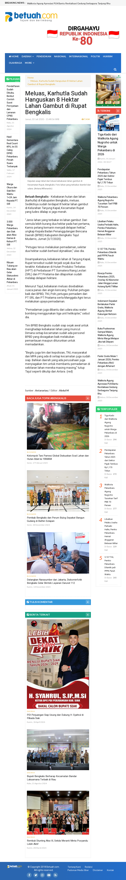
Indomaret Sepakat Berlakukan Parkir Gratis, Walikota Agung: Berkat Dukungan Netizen (107, 307)
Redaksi (88, 867)
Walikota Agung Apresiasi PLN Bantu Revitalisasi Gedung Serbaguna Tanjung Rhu (68, 3)
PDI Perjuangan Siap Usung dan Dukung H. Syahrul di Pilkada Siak (55, 716)
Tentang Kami (74, 867)
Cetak (86, 119)
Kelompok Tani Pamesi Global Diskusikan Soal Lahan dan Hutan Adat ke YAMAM (58, 457)
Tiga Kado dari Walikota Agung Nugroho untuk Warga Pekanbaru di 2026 (108, 144)
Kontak (110, 870)
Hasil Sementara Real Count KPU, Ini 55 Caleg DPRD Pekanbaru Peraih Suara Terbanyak (12, 151)
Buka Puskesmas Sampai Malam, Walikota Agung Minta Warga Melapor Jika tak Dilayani (108, 335)
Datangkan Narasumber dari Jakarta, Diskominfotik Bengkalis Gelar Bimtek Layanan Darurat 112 (54, 581)
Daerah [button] (28, 56)
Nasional (60, 56)
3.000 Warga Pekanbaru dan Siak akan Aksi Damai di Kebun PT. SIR (12, 233)
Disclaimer (98, 870)
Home (14, 56)
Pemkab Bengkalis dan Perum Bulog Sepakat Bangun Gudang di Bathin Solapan (55, 519)
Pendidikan (44, 56)
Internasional (78, 56)
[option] (74, 3)
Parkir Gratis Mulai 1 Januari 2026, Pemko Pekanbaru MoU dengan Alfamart (108, 361)
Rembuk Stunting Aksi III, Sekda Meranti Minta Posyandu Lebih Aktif (57, 842)
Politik (95, 56)
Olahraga (15, 62)
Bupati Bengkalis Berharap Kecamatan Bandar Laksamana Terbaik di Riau (52, 777)
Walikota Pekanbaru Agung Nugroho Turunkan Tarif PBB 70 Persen (108, 202)
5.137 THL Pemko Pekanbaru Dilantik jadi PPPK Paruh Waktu (107, 254)
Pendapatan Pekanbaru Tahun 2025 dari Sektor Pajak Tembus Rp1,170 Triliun (107, 176)
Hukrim (107, 56)
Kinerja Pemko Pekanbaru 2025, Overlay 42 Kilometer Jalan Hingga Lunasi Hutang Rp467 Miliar (108, 280)
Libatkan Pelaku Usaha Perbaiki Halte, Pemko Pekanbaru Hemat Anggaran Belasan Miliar (108, 228)
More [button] (29, 62)
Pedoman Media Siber (78, 870)
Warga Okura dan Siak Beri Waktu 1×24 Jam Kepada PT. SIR (12, 194)
